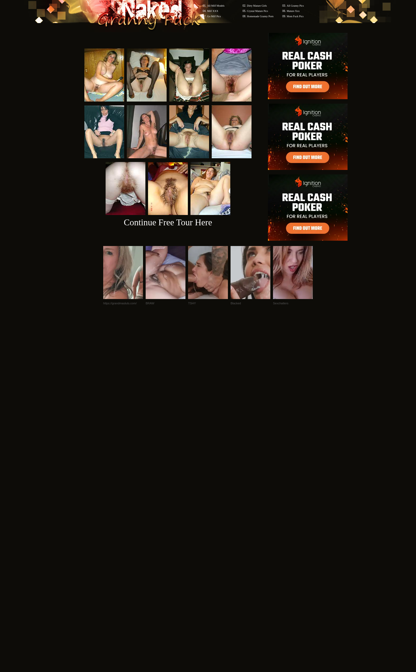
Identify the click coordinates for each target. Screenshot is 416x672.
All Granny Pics (295, 5)
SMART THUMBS (217, 570)
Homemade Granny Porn (260, 16)
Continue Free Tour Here (168, 222)
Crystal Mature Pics (257, 11)
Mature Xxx (293, 11)
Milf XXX (212, 11)
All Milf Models (216, 5)
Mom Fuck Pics (295, 16)
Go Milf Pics (214, 16)
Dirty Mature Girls (257, 5)
